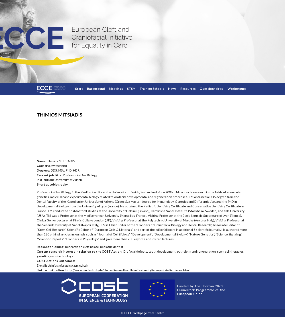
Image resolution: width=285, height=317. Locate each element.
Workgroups (237, 88)
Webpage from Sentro (148, 313)
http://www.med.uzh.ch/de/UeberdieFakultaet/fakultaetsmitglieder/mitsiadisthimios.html (127, 270)
